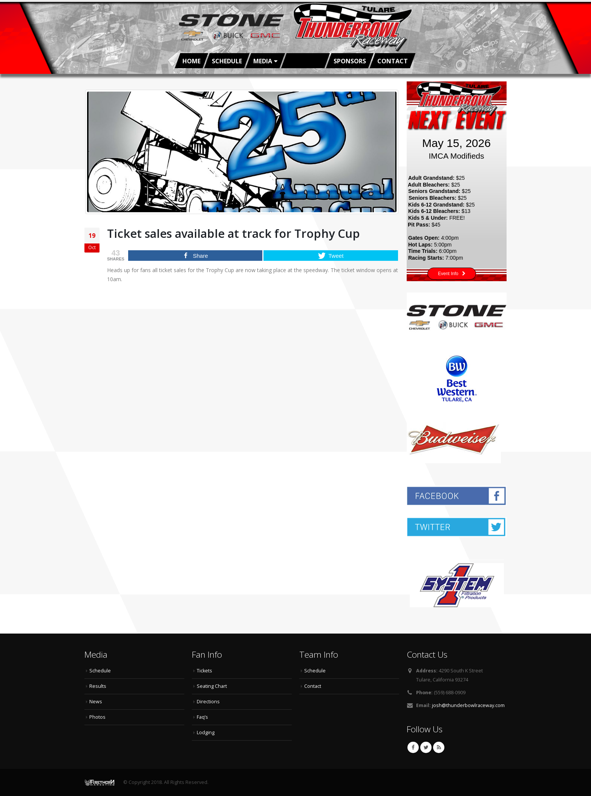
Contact (392, 61)
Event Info (451, 274)
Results (97, 686)
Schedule (227, 61)
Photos (97, 717)
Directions (208, 701)
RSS (438, 747)
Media (262, 61)
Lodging (205, 732)
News (95, 701)
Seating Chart (212, 686)
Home (191, 61)
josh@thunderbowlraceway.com (468, 705)
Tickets (204, 670)
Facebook (413, 747)
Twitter (426, 747)
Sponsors (350, 61)
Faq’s (202, 717)
